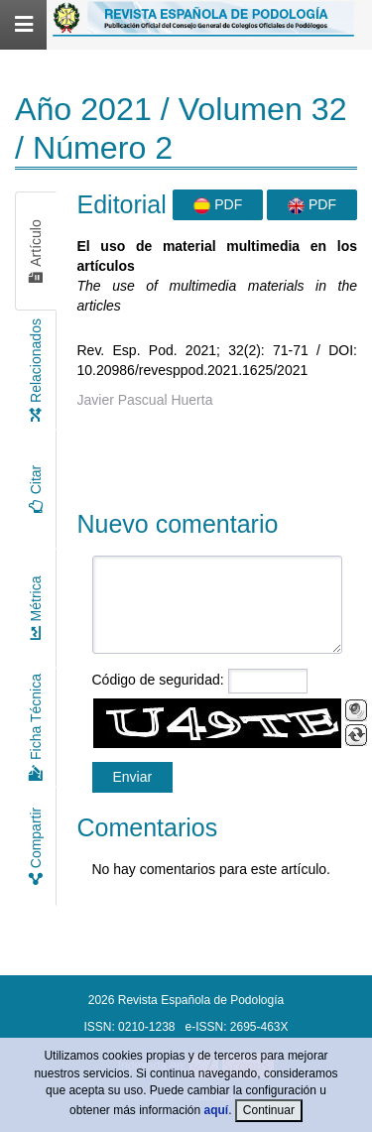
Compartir (36, 846)
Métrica (36, 608)
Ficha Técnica (36, 727)
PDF (217, 205)
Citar (36, 489)
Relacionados (36, 370)
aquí (216, 1110)
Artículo (36, 251)
